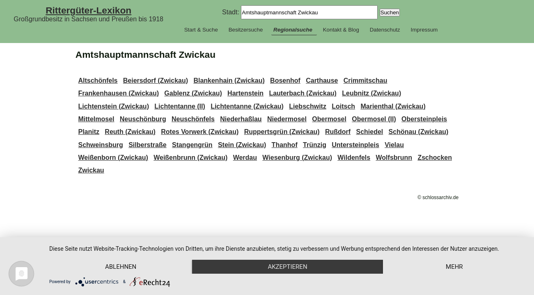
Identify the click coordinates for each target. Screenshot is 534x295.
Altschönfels (97, 80)
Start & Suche (201, 30)
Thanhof (285, 144)
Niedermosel (287, 119)
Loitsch (343, 106)
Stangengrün (192, 144)
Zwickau (91, 170)
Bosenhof (285, 80)
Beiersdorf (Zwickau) (155, 80)
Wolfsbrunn (394, 157)
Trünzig (314, 144)
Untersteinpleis (355, 144)
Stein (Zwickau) (242, 144)
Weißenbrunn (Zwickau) (190, 157)
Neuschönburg (143, 119)
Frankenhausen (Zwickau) (118, 93)
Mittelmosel (96, 119)
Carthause (322, 80)
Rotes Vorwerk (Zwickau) (199, 131)
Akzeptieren (287, 266)
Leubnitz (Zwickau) (371, 93)
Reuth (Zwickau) (130, 131)
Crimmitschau (365, 80)
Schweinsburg (100, 144)
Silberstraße (147, 144)
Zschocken (434, 157)
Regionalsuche (292, 30)
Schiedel (369, 131)
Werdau (245, 157)
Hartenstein (245, 93)
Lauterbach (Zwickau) (302, 93)
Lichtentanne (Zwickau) (247, 106)
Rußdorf (338, 131)
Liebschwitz (307, 106)
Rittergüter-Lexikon (88, 10)
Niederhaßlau (240, 119)
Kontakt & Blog (341, 30)
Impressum (424, 30)
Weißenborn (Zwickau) (113, 157)
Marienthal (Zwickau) (392, 106)
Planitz (88, 131)
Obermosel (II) (374, 119)
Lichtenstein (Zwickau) (113, 106)
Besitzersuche (246, 30)
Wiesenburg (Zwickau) (297, 157)
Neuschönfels (193, 119)
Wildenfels (353, 157)
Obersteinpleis (424, 119)
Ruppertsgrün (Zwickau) (282, 131)
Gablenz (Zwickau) (193, 93)
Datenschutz (385, 30)
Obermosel (329, 119)
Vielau (394, 144)
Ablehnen (120, 266)
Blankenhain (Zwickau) (228, 80)
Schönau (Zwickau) (419, 131)
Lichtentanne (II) (179, 106)
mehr (454, 266)
